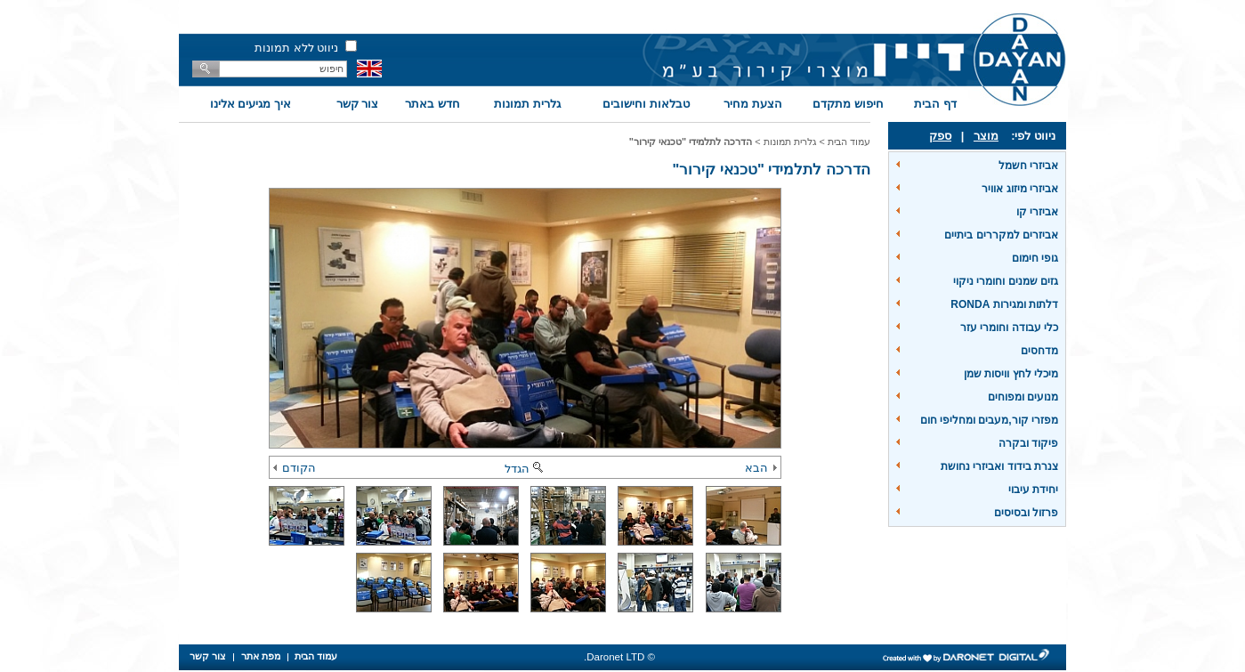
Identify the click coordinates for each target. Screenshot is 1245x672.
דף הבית (935, 103)
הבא (761, 467)
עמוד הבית (849, 141)
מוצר (986, 135)
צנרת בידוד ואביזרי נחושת (999, 466)
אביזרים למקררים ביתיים (1001, 235)
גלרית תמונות (527, 103)
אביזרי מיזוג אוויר (1020, 188)
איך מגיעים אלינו (250, 103)
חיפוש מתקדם (848, 103)
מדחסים (1039, 350)
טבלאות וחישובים (646, 103)
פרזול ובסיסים (1026, 512)
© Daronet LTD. (619, 657)
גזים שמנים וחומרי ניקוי (1005, 281)
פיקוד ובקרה (1028, 443)
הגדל (525, 468)
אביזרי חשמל (1028, 165)
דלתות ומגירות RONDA (1004, 304)
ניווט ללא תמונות (296, 47)
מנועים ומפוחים (1023, 397)
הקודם (294, 467)
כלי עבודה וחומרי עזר (1009, 327)
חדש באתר (432, 103)
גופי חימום (1035, 258)
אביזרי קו (1037, 212)
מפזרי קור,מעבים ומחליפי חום (989, 420)
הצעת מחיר (753, 103)
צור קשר (357, 103)
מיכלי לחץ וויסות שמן (1011, 374)
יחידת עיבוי (1033, 489)
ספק (940, 135)
